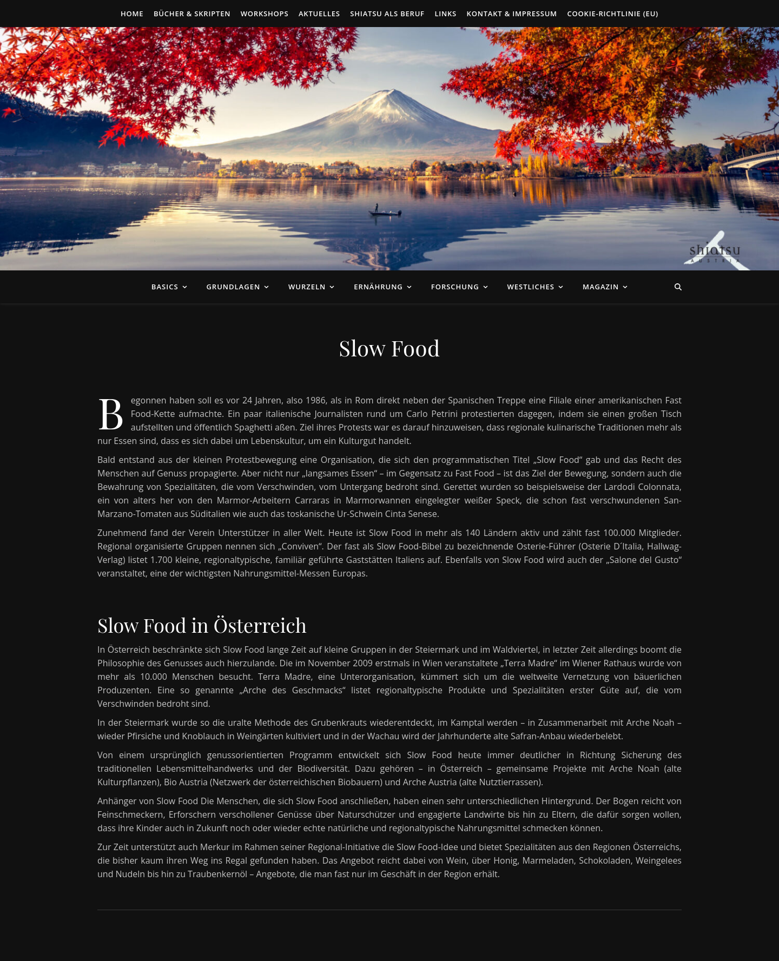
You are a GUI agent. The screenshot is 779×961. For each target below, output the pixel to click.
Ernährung (378, 286)
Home (132, 13)
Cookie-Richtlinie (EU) (612, 13)
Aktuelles (319, 13)
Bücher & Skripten (192, 13)
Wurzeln (307, 286)
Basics (165, 286)
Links (445, 13)
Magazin (601, 286)
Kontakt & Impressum (512, 13)
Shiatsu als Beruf (387, 13)
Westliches (530, 286)
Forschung (455, 286)
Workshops (265, 13)
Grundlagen (233, 286)
